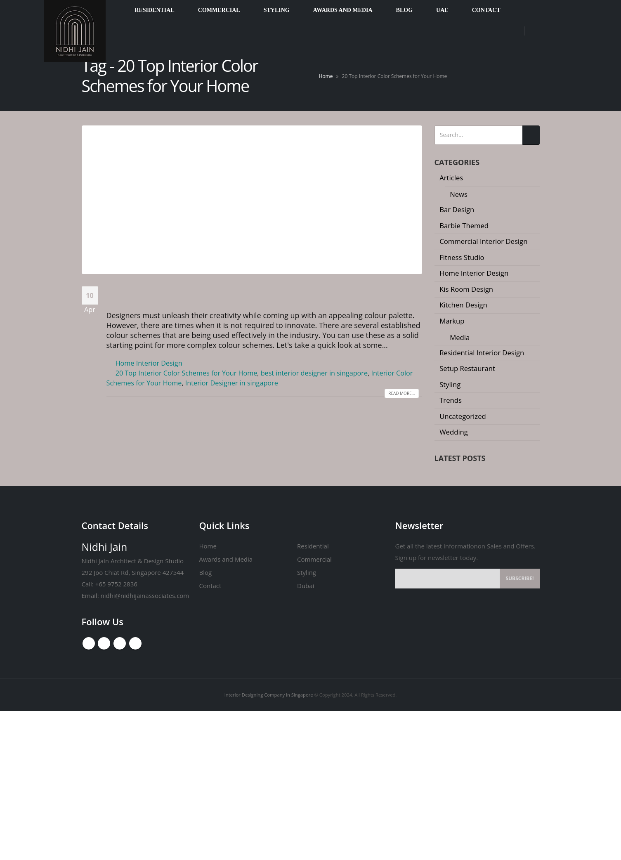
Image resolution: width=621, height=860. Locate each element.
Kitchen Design (464, 305)
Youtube (104, 792)
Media (460, 337)
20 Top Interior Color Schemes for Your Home (238, 295)
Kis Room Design (467, 289)
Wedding (454, 432)
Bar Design (457, 209)
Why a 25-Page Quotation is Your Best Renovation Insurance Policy (496, 531)
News (459, 194)
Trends (451, 400)
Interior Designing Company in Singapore (268, 844)
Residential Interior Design (483, 352)
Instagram (120, 792)
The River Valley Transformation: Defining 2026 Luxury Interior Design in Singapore (485, 484)
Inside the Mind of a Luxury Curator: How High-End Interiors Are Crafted (495, 574)
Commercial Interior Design (484, 241)
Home (326, 76)
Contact (210, 734)
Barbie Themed (465, 225)
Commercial (313, 708)
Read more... (400, 403)
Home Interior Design (150, 373)
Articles (452, 177)
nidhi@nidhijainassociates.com (141, 744)
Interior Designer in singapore (251, 392)
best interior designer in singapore (317, 382)
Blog (205, 721)
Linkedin (136, 792)
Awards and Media (225, 708)
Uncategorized (463, 416)
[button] (483, 608)
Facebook (89, 792)
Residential (312, 695)
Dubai (305, 734)
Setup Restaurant (468, 368)
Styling (451, 384)
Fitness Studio (463, 257)
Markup (452, 321)
